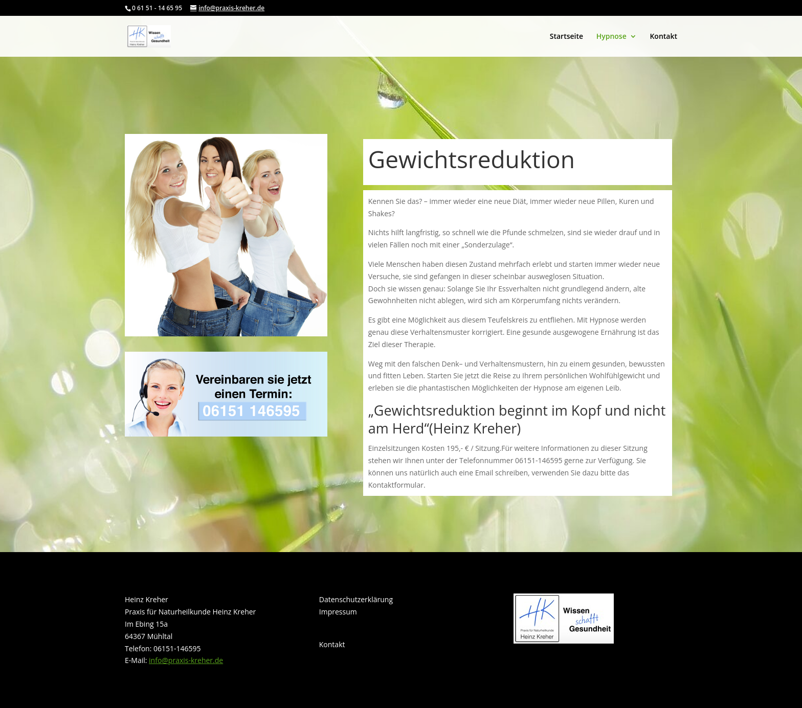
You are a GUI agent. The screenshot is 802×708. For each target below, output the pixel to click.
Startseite (566, 37)
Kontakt (663, 37)
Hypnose (611, 37)
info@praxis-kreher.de (186, 660)
